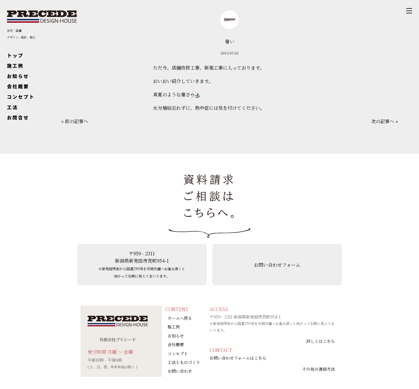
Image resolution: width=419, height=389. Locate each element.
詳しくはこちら (320, 341)
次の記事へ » (384, 121)
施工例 (15, 65)
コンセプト (21, 96)
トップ (15, 55)
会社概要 (18, 86)
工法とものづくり (184, 362)
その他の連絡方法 (318, 369)
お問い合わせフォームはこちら (238, 358)
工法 (12, 107)
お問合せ (18, 117)
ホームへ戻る (180, 318)
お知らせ (18, 76)
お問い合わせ (180, 371)
